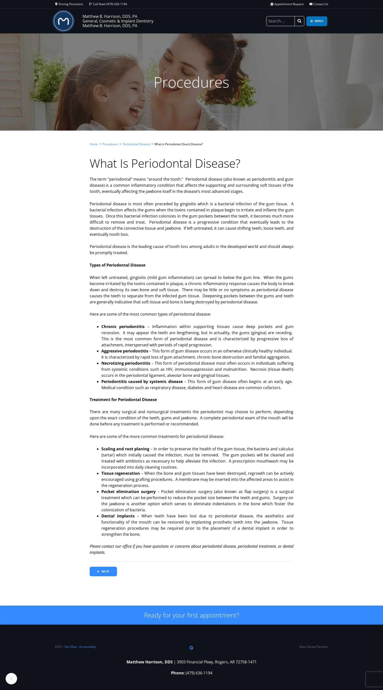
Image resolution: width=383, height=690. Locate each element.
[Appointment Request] (271, 4)
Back (104, 571)
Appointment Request (289, 4)
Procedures (110, 144)
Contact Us (320, 4)
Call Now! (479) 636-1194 (110, 4)
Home (94, 144)
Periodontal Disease (136, 144)
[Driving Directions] (56, 4)
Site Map (70, 647)
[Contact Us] (310, 4)
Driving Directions (71, 4)
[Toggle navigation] (317, 21)
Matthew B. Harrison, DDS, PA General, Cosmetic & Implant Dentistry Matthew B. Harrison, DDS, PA (118, 21)
